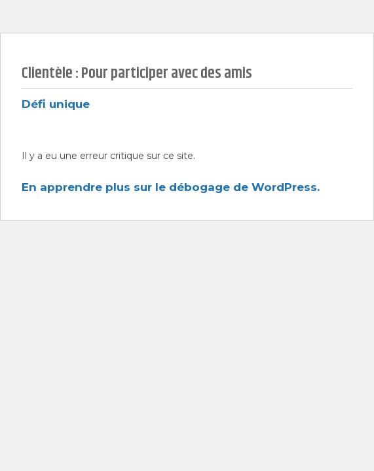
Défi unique (56, 104)
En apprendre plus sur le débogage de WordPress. (171, 187)
